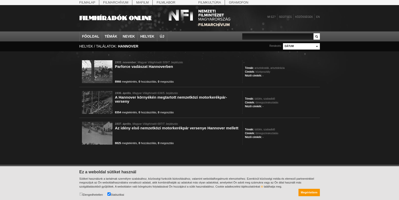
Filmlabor (165, 2)
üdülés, (258, 98)
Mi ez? (271, 17)
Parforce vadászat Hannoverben (144, 66)
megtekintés (126, 81)
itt (262, 186)
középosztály (262, 71)
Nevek (129, 36)
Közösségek (304, 17)
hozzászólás (147, 81)
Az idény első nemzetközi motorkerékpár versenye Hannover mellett (176, 128)
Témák (111, 36)
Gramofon (238, 2)
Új (162, 36)
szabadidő (269, 98)
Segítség (285, 17)
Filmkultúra (209, 2)
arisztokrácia (277, 68)
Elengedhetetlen (91, 194)
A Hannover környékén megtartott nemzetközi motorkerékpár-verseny (171, 99)
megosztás (166, 81)
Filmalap (87, 2)
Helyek (147, 36)
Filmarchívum (115, 2)
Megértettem (309, 192)
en (318, 17)
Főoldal (90, 36)
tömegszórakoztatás (266, 102)
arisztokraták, (261, 68)
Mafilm (142, 2)
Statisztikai (115, 194)
